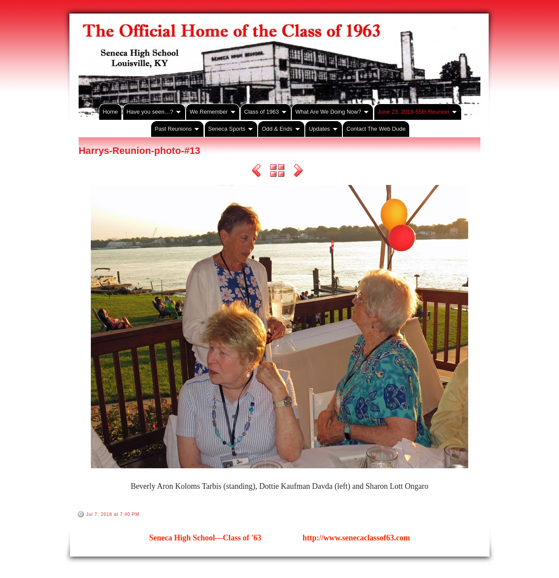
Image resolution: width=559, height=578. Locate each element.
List (277, 172)
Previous (256, 172)
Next (298, 172)
